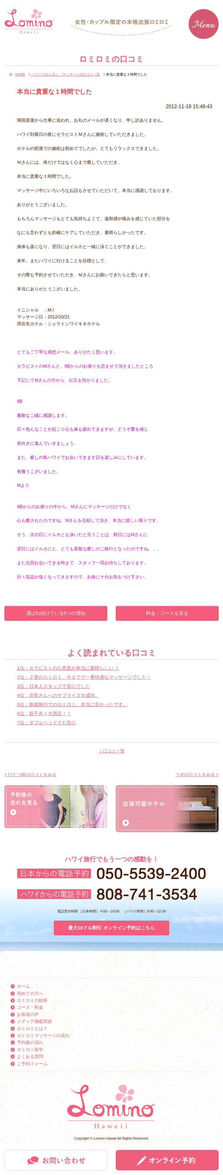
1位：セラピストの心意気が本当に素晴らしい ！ (68, 668)
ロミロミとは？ (32, 1028)
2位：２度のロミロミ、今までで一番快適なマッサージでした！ (84, 677)
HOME (20, 74)
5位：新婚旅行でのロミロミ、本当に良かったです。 (72, 704)
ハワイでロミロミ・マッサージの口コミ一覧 (65, 74)
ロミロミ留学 (30, 1049)
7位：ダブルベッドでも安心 (46, 722)
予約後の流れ (30, 1042)
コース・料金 (30, 1007)
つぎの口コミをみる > (197, 774)
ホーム (23, 986)
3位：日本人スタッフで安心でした (53, 686)
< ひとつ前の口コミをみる (30, 774)
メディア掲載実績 (34, 1021)
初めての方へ (30, 993)
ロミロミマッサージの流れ (43, 1035)
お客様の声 (28, 1014)
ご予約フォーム (32, 1063)
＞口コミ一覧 (112, 750)
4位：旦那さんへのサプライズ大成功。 (58, 695)
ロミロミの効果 (32, 1000)
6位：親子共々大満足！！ (44, 713)
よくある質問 (30, 1056)
